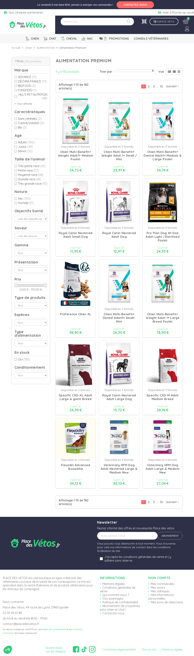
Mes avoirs (158, 587)
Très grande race (32, 183)
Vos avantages (112, 598)
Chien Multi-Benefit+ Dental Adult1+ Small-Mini (119, 317)
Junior (25, 147)
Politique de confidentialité (120, 602)
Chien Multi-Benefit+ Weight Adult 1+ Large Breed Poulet (162, 317)
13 (161, 86)
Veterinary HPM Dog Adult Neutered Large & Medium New (119, 468)
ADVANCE (27, 77)
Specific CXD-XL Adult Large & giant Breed (75, 397)
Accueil (16, 47)
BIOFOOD (27, 86)
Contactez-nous (113, 613)
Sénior (25, 151)
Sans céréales (30, 118)
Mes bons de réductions (167, 602)
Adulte (26, 142)
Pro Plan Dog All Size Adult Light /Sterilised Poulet (162, 236)
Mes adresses (160, 591)
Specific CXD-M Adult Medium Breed (163, 397)
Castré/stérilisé (31, 123)
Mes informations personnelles (161, 596)
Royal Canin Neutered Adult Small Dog (75, 234)
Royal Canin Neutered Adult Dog (119, 234)
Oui (24, 359)
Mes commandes (162, 584)
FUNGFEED (27, 90)
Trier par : (107, 71)
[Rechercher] (97, 22)
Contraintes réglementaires (119, 649)
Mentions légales (113, 584)
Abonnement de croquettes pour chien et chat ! (120, 607)
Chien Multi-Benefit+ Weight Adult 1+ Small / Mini (119, 155)
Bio (22, 127)
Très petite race (32, 166)
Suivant (172, 86)
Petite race (28, 170)
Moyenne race (30, 175)
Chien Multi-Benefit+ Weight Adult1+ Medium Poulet (75, 155)
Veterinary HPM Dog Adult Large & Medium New (162, 468)
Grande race (29, 179)
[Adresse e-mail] (127, 536)
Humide (26, 203)
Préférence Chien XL (75, 314)
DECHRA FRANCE (32, 81)
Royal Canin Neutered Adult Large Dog (119, 397)
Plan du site (149, 649)
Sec (24, 198)
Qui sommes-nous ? (115, 595)
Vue (161, 71)
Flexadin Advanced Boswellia (75, 467)
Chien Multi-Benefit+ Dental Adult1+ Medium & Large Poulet (162, 155)
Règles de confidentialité (54, 629)
